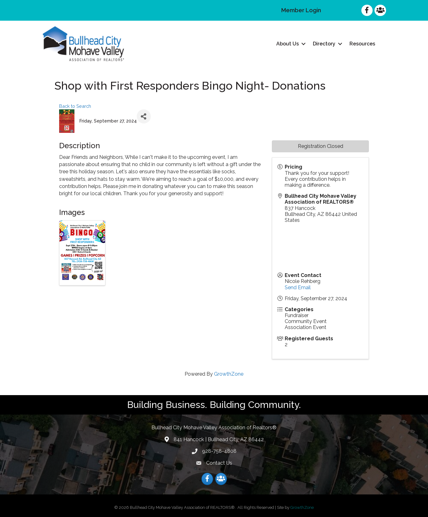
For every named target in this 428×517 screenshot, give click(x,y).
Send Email (298, 287)
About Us (287, 44)
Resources (362, 44)
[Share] (144, 116)
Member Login (301, 10)
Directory (324, 44)
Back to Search (75, 106)
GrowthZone (228, 374)
